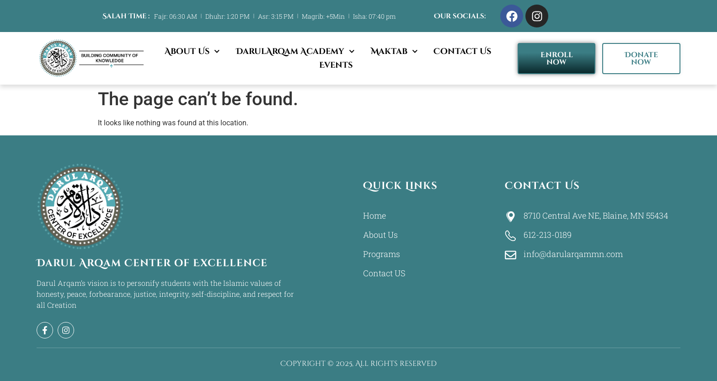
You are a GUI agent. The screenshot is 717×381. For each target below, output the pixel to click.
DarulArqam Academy (295, 52)
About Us (192, 52)
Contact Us (462, 51)
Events (336, 65)
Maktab (394, 52)
